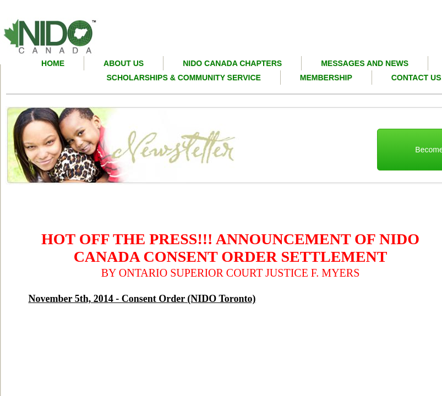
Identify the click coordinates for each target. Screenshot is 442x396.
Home (52, 63)
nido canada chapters (232, 63)
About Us (123, 63)
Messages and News (364, 63)
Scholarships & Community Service (184, 77)
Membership (326, 77)
